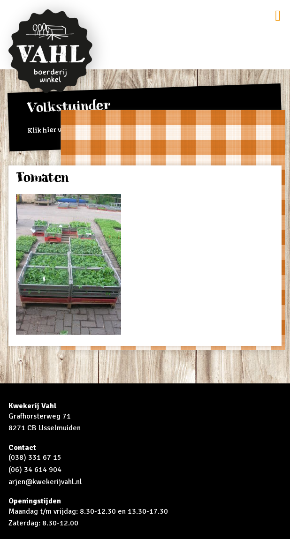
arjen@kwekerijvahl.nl (45, 482)
